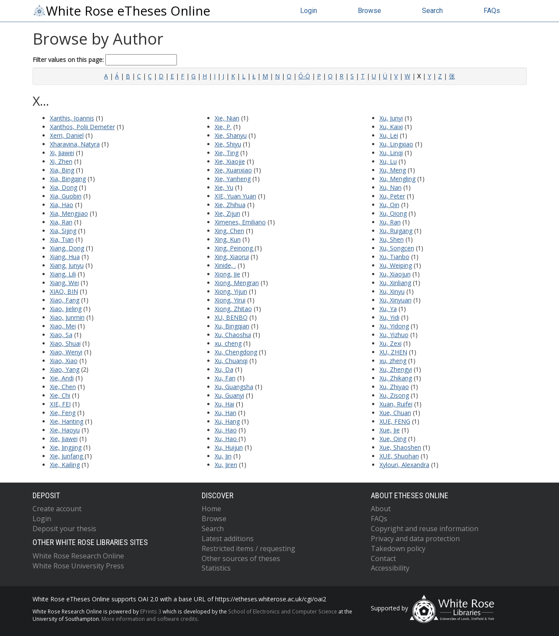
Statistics (216, 568)
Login (308, 10)
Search (432, 10)
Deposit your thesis (64, 528)
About (381, 508)
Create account (57, 508)
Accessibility (390, 568)
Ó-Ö (304, 76)
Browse (369, 10)
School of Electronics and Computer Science (282, 611)
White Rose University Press (78, 566)
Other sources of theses (241, 558)
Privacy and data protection (415, 538)
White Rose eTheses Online (121, 10)
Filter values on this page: (105, 59)
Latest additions (228, 538)
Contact (383, 558)
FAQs (492, 10)
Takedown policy (398, 548)
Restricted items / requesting (248, 548)
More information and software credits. (150, 618)
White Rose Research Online (78, 556)
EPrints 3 (150, 611)
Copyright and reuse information (424, 528)
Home (211, 508)
